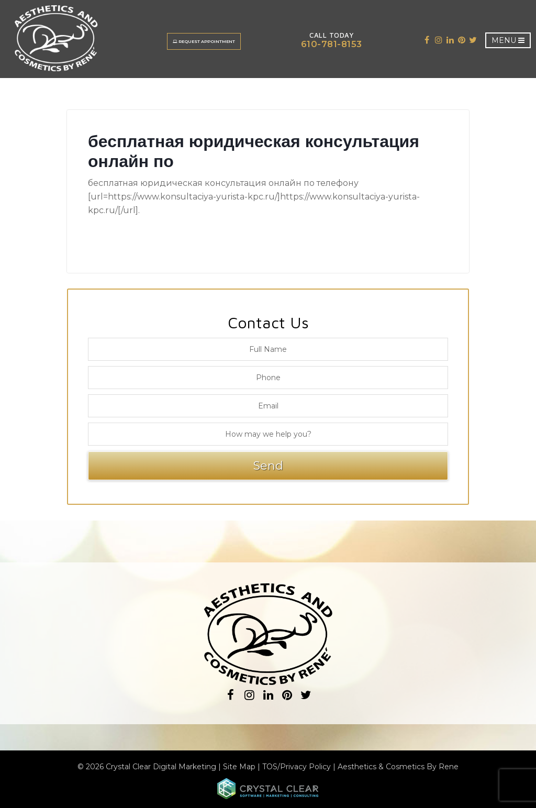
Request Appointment (205, 41)
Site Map (239, 766)
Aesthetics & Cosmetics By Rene (398, 766)
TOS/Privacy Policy (296, 766)
